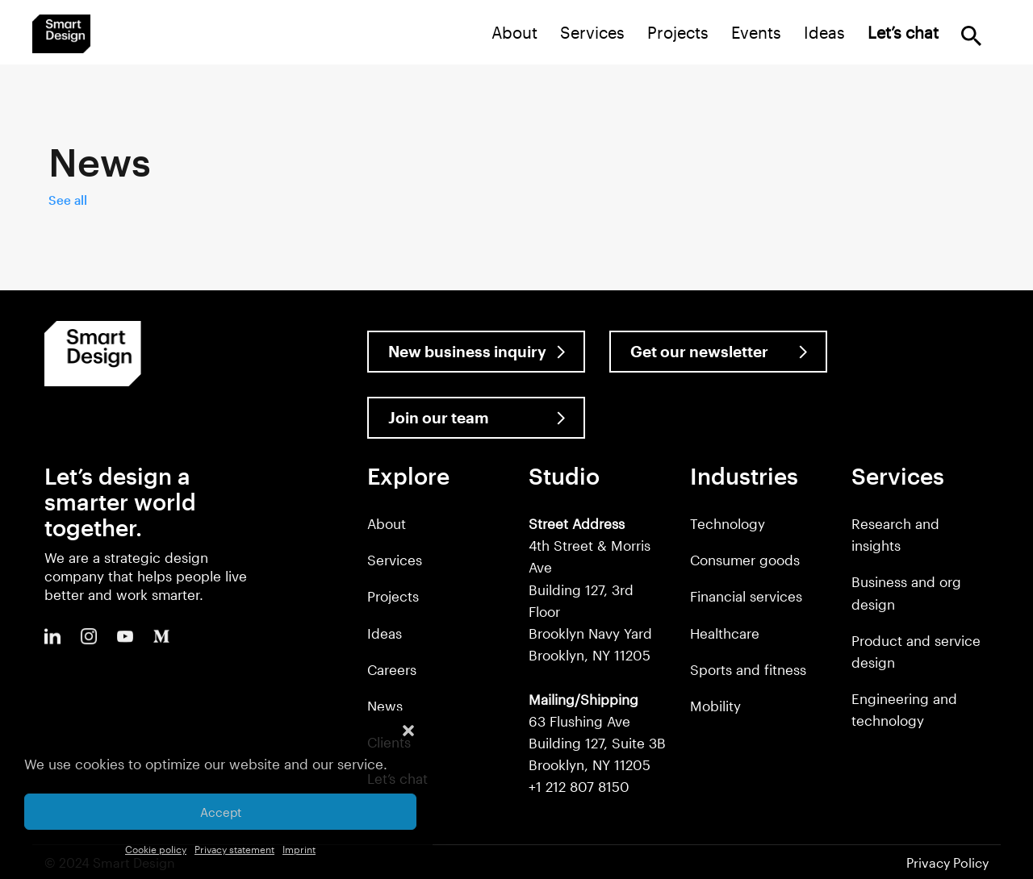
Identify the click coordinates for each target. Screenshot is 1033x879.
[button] (408, 731)
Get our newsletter (699, 351)
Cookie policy (155, 849)
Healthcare (724, 633)
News (385, 706)
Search (971, 36)
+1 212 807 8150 (579, 786)
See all (67, 200)
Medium (161, 636)
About (514, 32)
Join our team (438, 417)
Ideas (824, 32)
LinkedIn (52, 636)
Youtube (125, 636)
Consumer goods (745, 560)
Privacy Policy (947, 862)
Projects (678, 32)
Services (592, 32)
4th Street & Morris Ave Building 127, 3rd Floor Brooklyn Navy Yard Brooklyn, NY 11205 (590, 589)
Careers (391, 669)
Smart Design (61, 34)
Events (756, 32)
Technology (727, 523)
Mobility (715, 706)
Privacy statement (234, 849)
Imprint (299, 849)
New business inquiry (467, 351)
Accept (220, 812)
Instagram (89, 636)
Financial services (746, 596)
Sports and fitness (748, 669)
